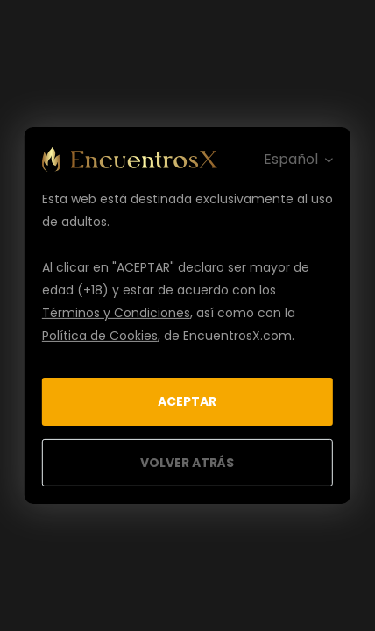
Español (291, 159)
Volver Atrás (187, 462)
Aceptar (187, 401)
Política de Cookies (100, 335)
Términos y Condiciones (116, 313)
